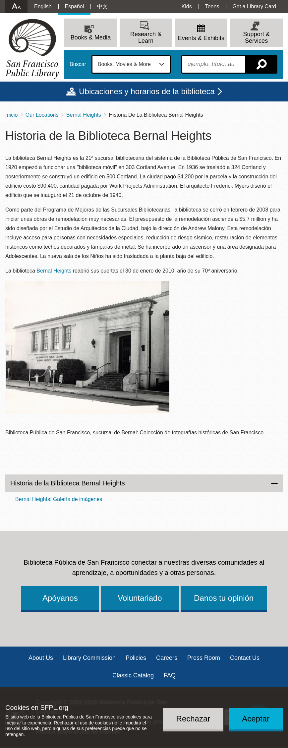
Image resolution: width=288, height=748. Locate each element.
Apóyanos (60, 597)
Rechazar (193, 718)
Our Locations (42, 115)
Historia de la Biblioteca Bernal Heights (67, 483)
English (42, 6)
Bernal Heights (83, 115)
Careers (166, 657)
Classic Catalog (133, 675)
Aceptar (255, 718)
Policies (136, 657)
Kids (187, 6)
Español (74, 6)
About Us (41, 657)
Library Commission (89, 657)
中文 (102, 6)
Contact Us (244, 657)
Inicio (11, 115)
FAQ (170, 675)
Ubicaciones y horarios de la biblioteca (147, 91)
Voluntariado (140, 597)
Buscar (78, 64)
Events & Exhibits (201, 38)
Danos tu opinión (224, 597)
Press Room (203, 657)
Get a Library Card (254, 6)
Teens (212, 6)
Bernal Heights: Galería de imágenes (58, 499)
